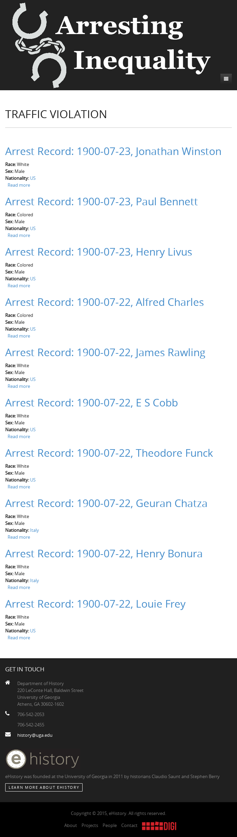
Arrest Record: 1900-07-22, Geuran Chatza (106, 503)
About (70, 825)
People (110, 825)
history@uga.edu (35, 735)
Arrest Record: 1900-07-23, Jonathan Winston (113, 151)
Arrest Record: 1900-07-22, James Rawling (105, 352)
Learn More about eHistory (44, 787)
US (33, 178)
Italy (34, 530)
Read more (19, 185)
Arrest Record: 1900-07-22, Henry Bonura (104, 553)
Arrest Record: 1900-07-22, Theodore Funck (109, 453)
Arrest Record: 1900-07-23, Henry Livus (98, 252)
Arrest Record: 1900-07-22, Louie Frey (95, 604)
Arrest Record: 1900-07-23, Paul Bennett (101, 201)
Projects (90, 825)
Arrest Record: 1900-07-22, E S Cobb (91, 403)
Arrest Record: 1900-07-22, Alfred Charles (104, 302)
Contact (129, 825)
